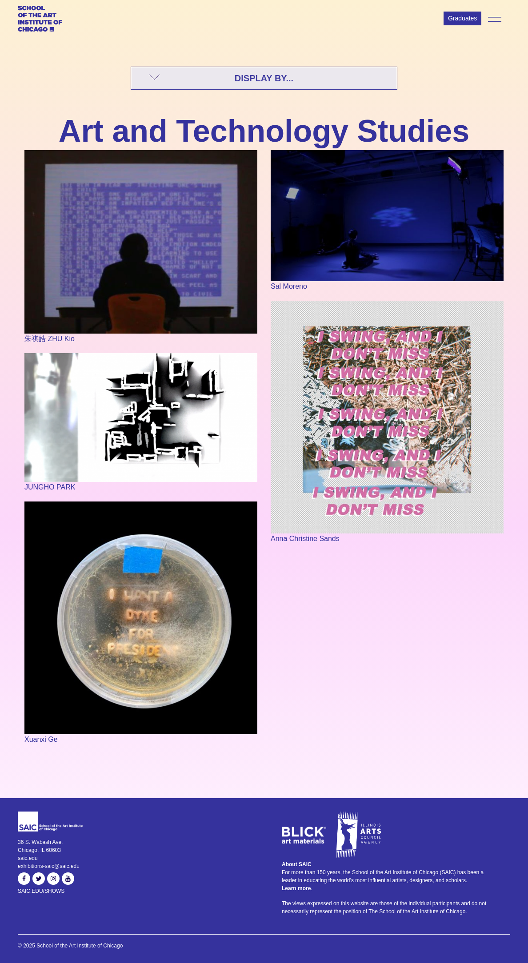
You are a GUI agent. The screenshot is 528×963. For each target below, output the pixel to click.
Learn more (296, 888)
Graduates (462, 18)
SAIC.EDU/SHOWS (41, 891)
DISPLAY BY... (264, 78)
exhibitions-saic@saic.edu (49, 866)
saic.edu (28, 858)
